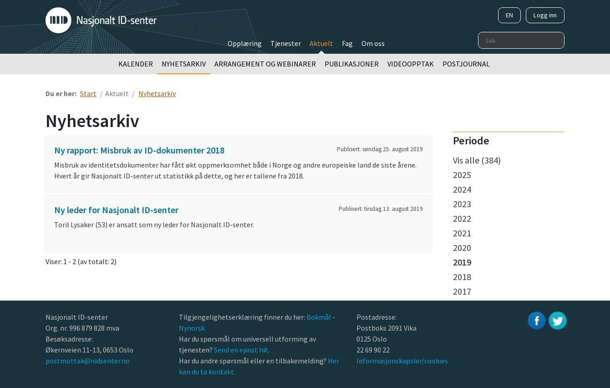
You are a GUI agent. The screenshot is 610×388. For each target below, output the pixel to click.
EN (509, 15)
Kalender (135, 63)
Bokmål (319, 317)
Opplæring (245, 43)
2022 (462, 218)
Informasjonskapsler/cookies (402, 360)
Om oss (373, 43)
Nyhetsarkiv (184, 63)
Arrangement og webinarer (265, 63)
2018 (462, 276)
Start (88, 93)
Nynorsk (192, 327)
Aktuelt (321, 43)
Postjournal (466, 63)
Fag (347, 43)
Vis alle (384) (477, 160)
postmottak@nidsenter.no (88, 360)
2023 (462, 203)
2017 (462, 291)
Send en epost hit (241, 349)
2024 (462, 189)
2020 (462, 247)
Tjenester (285, 43)
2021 (462, 233)
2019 (462, 262)
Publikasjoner (352, 63)
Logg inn (545, 15)
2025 (462, 174)
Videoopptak (410, 63)
